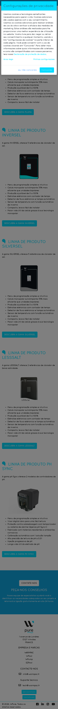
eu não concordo (27, 70)
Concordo (46, 70)
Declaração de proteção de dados (30, 54)
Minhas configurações (44, 59)
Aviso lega (8, 59)
